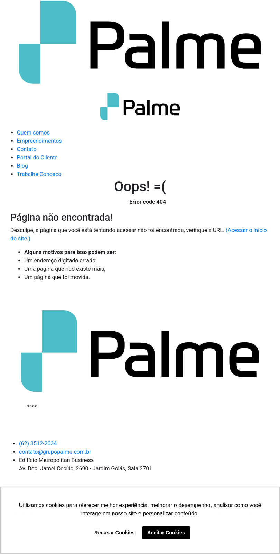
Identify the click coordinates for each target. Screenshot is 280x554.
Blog (22, 166)
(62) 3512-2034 (38, 443)
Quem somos (33, 132)
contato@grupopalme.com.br (55, 452)
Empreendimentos (39, 141)
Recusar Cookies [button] (114, 532)
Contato (27, 149)
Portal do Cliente (37, 157)
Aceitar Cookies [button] (166, 532)
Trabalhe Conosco (39, 174)
